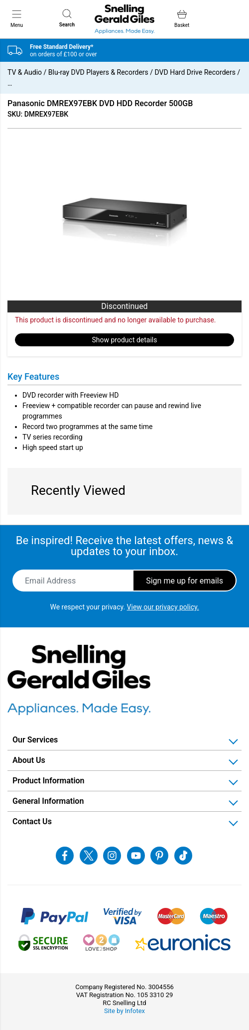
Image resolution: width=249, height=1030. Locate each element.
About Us (28, 760)
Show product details (124, 340)
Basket (181, 18)
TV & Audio (24, 72)
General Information (48, 801)
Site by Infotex (124, 1011)
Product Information (48, 780)
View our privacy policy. (163, 607)
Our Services (35, 739)
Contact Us (32, 821)
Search (67, 18)
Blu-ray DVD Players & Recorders (98, 72)
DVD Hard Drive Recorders (195, 72)
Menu (16, 18)
